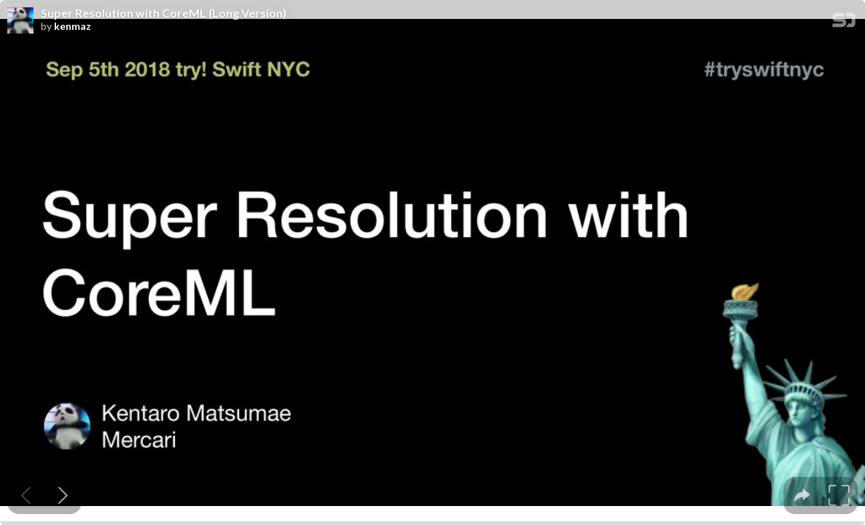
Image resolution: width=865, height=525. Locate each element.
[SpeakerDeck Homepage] (844, 23)
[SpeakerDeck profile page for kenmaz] (20, 21)
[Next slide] (63, 495)
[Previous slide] (25, 495)
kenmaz (72, 26)
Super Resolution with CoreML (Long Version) (163, 13)
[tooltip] (802, 495)
